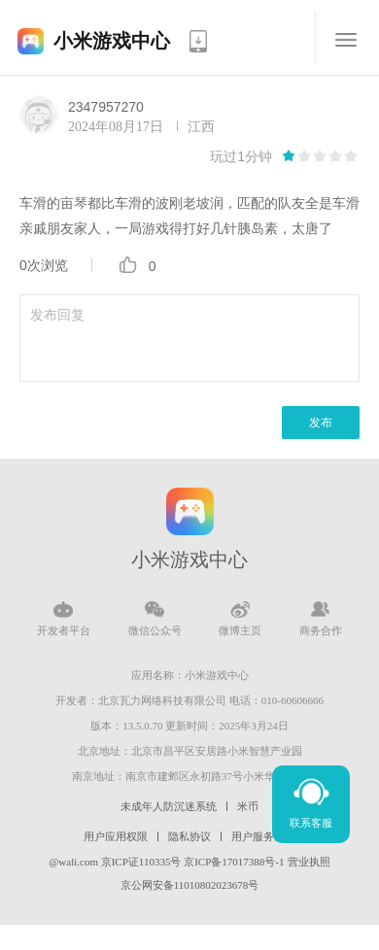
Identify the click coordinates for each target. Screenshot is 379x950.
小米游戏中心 (111, 40)
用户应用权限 (116, 836)
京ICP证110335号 (141, 861)
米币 (247, 806)
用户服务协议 (263, 836)
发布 (320, 422)
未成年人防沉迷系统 (169, 806)
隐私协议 (189, 836)
